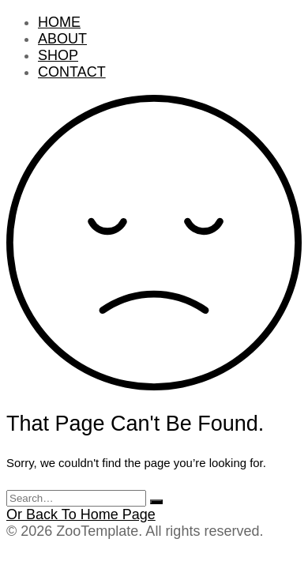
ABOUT (62, 39)
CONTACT (72, 72)
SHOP (58, 55)
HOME (59, 22)
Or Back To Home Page (81, 514)
